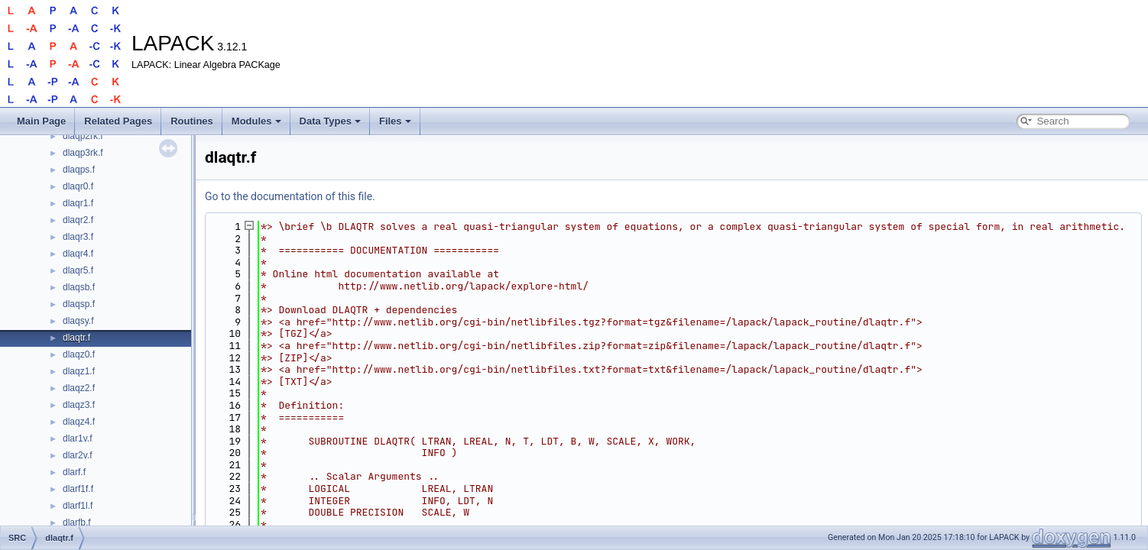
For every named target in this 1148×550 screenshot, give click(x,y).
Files (395, 121)
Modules (256, 121)
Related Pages (118, 121)
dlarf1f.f (78, 489)
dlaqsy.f (78, 320)
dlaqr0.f (78, 186)
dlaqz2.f (79, 388)
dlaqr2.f (78, 220)
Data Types (330, 121)
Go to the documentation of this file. (290, 196)
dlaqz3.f (79, 405)
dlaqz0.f (79, 354)
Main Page (41, 121)
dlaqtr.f (76, 337)
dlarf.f (74, 472)
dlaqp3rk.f (83, 152)
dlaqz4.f (79, 421)
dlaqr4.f (78, 253)
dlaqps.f (79, 169)
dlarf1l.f (77, 505)
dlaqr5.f (78, 270)
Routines (191, 121)
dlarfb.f (77, 522)
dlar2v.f (77, 455)
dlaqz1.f (79, 371)
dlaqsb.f (79, 287)
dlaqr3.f (78, 236)
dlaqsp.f (79, 304)
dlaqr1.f (78, 203)
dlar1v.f (77, 438)
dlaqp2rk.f (83, 136)
